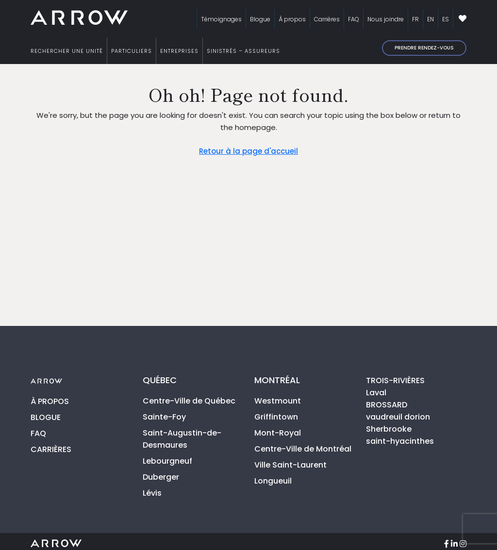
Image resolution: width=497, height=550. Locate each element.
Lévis (152, 493)
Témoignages (221, 19)
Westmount (277, 400)
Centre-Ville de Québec (189, 400)
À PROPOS (50, 401)
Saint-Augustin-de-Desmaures (182, 439)
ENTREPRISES (179, 51)
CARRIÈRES (51, 449)
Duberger (161, 477)
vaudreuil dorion (398, 416)
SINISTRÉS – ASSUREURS (243, 51)
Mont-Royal (277, 432)
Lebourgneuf (167, 461)
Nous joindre (385, 19)
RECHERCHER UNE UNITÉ (67, 51)
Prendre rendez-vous (424, 47)
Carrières (327, 19)
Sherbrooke (389, 429)
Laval (376, 392)
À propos (292, 19)
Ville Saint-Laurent (290, 464)
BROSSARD (386, 404)
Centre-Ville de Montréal (302, 448)
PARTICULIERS (131, 51)
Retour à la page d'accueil (248, 151)
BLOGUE (46, 417)
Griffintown (276, 416)
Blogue (260, 19)
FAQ (353, 19)
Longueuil (273, 480)
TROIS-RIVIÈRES (395, 380)
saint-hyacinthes (400, 441)
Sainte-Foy (164, 416)
